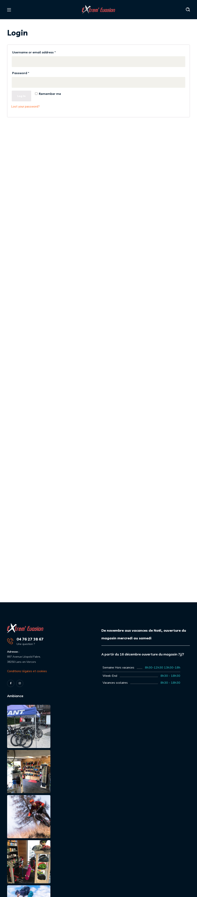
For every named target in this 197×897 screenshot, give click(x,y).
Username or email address (34, 52)
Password (20, 73)
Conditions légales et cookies (27, 671)
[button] (188, 9)
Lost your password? (25, 106)
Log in (21, 96)
